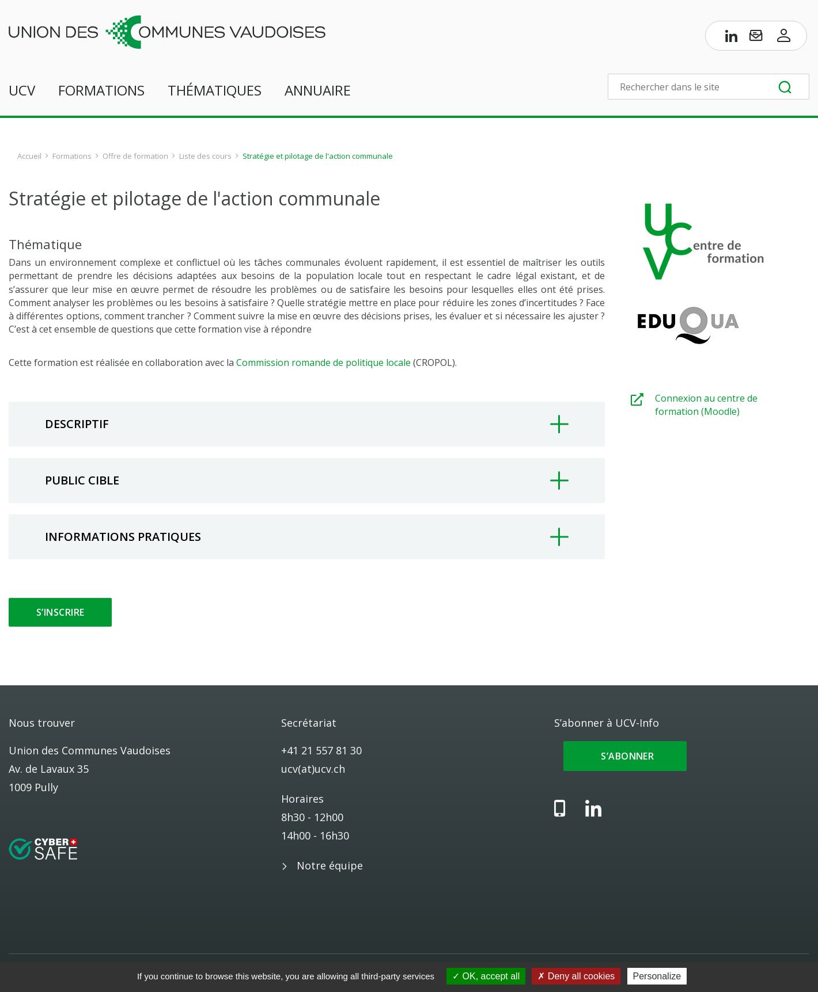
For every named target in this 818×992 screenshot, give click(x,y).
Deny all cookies (576, 976)
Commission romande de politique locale (323, 362)
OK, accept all (486, 976)
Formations (101, 90)
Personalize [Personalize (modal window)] (657, 976)
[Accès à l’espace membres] (784, 38)
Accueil (29, 156)
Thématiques (215, 90)
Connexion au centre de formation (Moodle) (706, 405)
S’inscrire (60, 612)
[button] (307, 424)
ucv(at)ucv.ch (313, 769)
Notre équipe (330, 865)
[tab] (307, 424)
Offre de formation (135, 156)
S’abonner (625, 756)
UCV (22, 90)
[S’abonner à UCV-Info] (756, 38)
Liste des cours (205, 156)
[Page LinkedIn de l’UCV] (731, 38)
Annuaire (318, 90)
